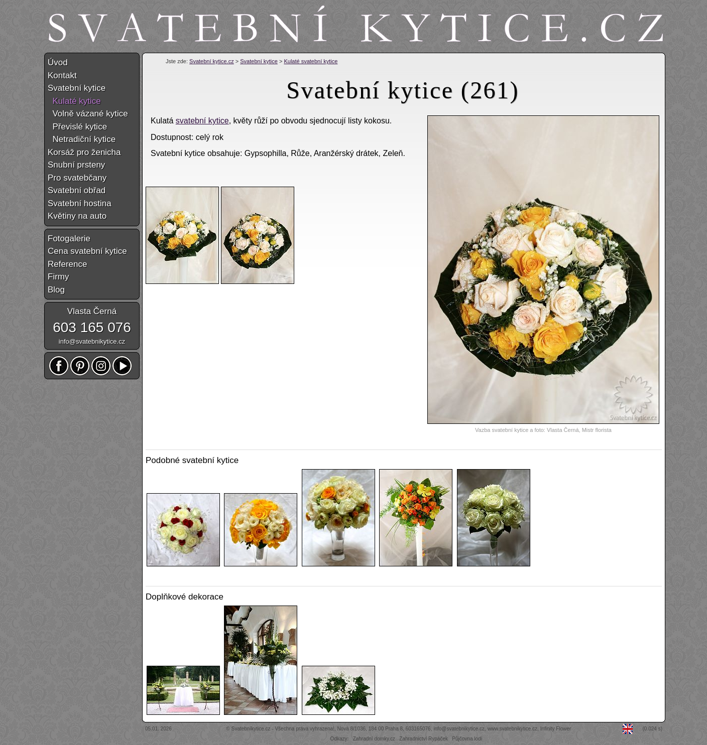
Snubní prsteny (76, 165)
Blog (56, 289)
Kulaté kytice (74, 101)
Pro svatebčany (77, 178)
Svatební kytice (259, 61)
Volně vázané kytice (88, 113)
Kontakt (62, 75)
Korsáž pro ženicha (84, 152)
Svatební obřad (76, 190)
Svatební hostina (79, 203)
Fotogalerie (69, 238)
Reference (67, 264)
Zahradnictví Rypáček (423, 738)
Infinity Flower (555, 728)
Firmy (58, 276)
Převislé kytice (77, 126)
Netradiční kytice (81, 139)
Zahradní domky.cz (374, 738)
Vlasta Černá (91, 311)
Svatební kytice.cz (211, 61)
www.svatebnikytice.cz (512, 728)
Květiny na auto (77, 216)
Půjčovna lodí (467, 738)
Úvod (58, 62)
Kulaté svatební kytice (310, 61)
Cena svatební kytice (87, 251)
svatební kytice (202, 120)
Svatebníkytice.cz (251, 728)
